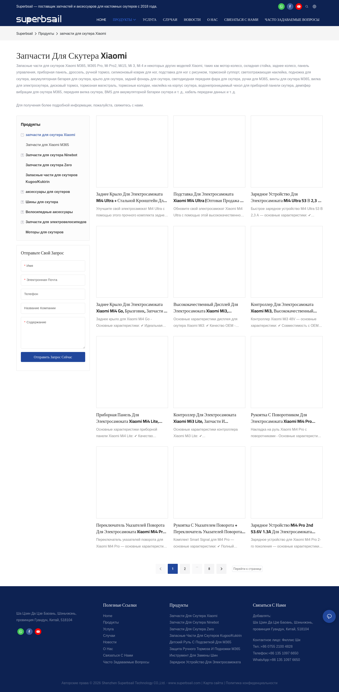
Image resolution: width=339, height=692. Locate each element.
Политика (234, 683)
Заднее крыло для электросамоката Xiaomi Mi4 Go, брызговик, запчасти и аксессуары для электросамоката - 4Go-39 (131, 307)
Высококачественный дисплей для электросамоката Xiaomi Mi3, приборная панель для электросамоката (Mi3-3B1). (205, 307)
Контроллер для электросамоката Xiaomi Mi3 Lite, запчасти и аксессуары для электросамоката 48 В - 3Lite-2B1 (207, 418)
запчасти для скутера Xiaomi (83, 33)
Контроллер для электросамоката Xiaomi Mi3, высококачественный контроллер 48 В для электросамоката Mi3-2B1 (282, 307)
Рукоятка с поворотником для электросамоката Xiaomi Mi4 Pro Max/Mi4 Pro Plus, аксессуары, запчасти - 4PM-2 (281, 418)
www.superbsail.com (184, 683)
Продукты (46, 33)
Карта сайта (213, 683)
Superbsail (24, 33)
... (197, 566)
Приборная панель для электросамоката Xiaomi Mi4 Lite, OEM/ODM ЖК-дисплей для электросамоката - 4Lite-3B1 (127, 418)
